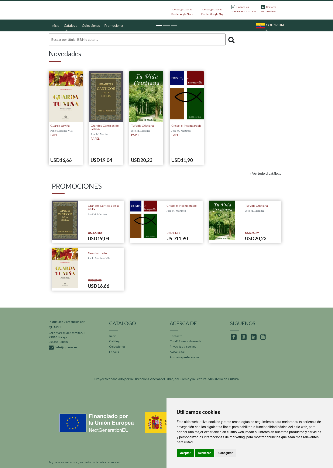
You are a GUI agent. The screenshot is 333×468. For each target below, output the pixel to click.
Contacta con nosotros (268, 9)
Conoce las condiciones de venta (243, 9)
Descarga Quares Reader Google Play (212, 10)
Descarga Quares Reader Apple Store (182, 10)
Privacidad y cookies (183, 346)
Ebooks (114, 352)
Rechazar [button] (204, 453)
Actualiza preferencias (184, 357)
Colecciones (117, 346)
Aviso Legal (177, 352)
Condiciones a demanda (185, 341)
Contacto (176, 336)
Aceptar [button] (185, 453)
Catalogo (70, 25)
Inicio (54, 25)
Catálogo (115, 341)
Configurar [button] (225, 453)
